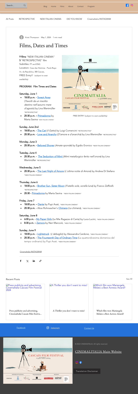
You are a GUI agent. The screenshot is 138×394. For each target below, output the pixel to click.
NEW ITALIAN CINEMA (50, 19)
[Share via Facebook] (20, 261)
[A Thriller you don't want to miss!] (69, 295)
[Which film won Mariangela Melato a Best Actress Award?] (112, 295)
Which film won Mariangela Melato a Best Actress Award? (110, 312)
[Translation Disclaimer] (87, 371)
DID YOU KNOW (74, 19)
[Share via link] (40, 261)
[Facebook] (127, 5)
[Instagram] (131, 5)
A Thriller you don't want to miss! (69, 310)
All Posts (10, 19)
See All (129, 279)
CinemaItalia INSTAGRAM (99, 19)
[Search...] (12, 5)
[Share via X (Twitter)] (27, 261)
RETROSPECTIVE (27, 19)
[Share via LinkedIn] (34, 261)
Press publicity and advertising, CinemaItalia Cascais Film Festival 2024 (24, 312)
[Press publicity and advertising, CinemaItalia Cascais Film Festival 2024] (25, 295)
